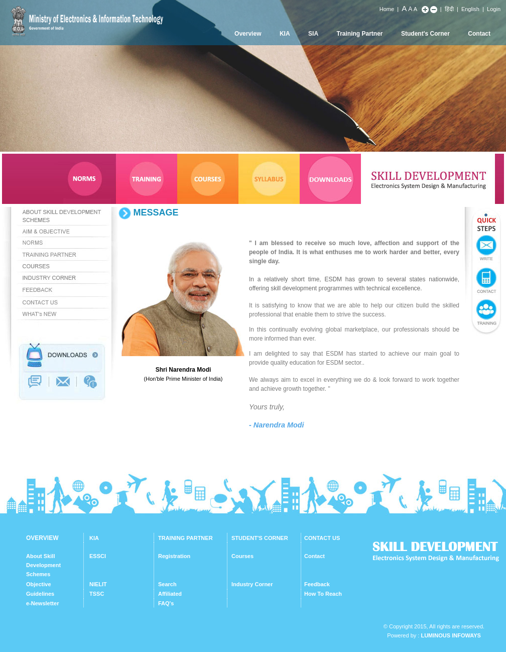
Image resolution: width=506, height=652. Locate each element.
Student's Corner (425, 33)
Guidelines (40, 594)
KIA (285, 33)
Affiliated (170, 594)
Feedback (317, 584)
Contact (479, 33)
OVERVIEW (42, 537)
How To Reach (323, 594)
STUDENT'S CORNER (259, 538)
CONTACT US (322, 538)
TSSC (96, 594)
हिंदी (449, 9)
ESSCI (97, 556)
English (470, 9)
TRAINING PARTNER (185, 538)
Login (493, 9)
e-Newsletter (42, 603)
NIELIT (98, 584)
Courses (242, 556)
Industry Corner (252, 584)
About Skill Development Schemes (43, 565)
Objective (38, 584)
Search (167, 584)
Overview (247, 33)
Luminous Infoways (450, 635)
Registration (174, 556)
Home (387, 9)
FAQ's (166, 603)
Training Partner (360, 33)
